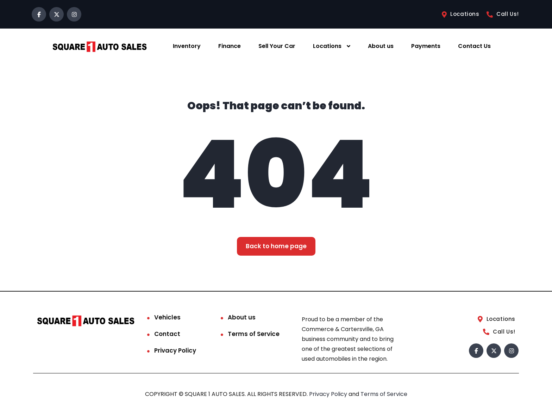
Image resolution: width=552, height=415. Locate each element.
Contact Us (474, 46)
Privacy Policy (175, 350)
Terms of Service (254, 334)
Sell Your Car (276, 46)
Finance (229, 46)
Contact (167, 334)
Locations (327, 46)
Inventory (187, 46)
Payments (425, 46)
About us (381, 46)
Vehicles (167, 317)
